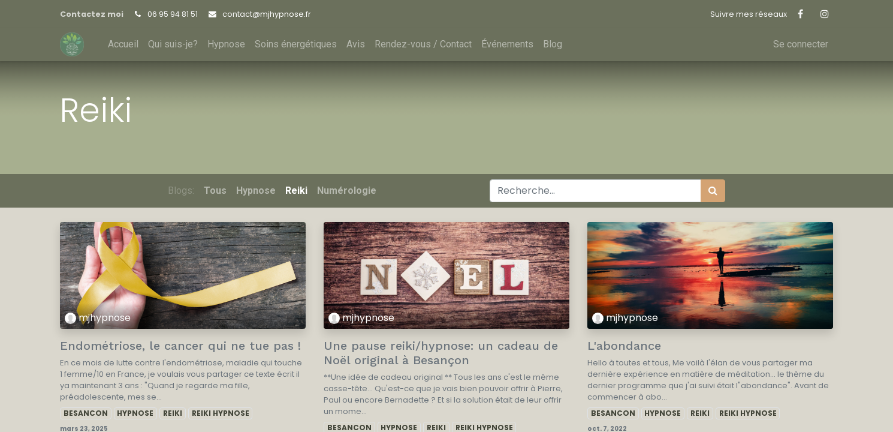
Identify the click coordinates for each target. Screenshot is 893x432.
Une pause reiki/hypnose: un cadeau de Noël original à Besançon (441, 352)
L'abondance (624, 345)
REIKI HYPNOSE (220, 413)
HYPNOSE (135, 413)
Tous (215, 190)
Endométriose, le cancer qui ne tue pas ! (180, 345)
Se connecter (800, 44)
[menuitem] (123, 44)
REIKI (172, 413)
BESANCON (86, 413)
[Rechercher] (713, 190)
